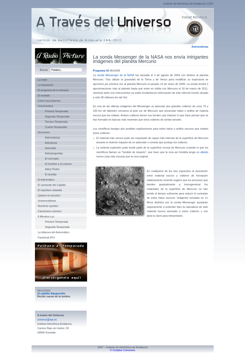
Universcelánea (47, 200)
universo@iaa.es (47, 319)
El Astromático (46, 179)
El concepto (48, 158)
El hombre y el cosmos (55, 163)
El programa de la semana (53, 90)
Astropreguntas (50, 153)
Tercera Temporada (53, 121)
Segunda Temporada (54, 116)
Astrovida (47, 148)
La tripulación (45, 84)
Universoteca (45, 106)
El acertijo (47, 174)
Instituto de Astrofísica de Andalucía (184, 3)
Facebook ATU (46, 237)
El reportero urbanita (50, 190)
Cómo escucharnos (49, 100)
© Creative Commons (122, 350)
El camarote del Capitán (52, 184)
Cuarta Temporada (52, 127)
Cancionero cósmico (50, 211)
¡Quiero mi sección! (49, 195)
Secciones (44, 132)
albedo (204, 152)
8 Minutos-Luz (46, 216)
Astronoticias (199, 46)
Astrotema (47, 142)
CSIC (210, 3)
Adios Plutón (49, 169)
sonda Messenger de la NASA (115, 75)
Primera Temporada (53, 111)
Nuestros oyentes (48, 205)
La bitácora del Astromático (54, 232)
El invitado (44, 95)
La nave (42, 79)
